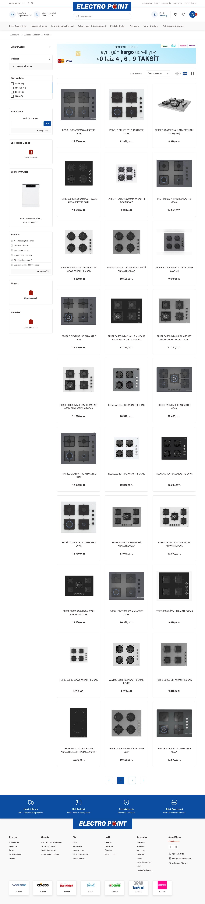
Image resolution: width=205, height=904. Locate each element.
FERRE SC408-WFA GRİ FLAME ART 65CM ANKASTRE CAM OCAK (174, 338)
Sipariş (12, 858)
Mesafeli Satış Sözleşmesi (51, 842)
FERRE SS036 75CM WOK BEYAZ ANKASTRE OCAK (174, 544)
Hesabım (108, 842)
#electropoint (173, 841)
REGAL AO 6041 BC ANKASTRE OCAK (126, 473)
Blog (75, 842)
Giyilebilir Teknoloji (144, 862)
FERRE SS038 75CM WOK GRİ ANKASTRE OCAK (126, 544)
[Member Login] (161, 14)
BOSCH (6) (19, 92)
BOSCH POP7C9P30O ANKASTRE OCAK (126, 613)
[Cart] (192, 14)
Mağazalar (13, 846)
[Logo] (102, 6)
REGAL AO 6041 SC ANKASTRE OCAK (174, 473)
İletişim (12, 850)
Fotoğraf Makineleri (144, 870)
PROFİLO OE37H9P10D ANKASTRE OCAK (79, 338)
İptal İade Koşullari (48, 850)
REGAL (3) (19, 96)
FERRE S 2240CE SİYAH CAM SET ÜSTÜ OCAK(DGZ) (174, 132)
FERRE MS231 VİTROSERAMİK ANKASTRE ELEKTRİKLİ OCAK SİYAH (78, 750)
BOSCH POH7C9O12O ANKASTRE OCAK (174, 750)
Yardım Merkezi (15, 854)
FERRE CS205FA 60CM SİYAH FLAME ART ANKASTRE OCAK (79, 201)
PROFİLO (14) (20, 88)
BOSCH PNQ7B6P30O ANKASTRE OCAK (174, 407)
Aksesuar (140, 846)
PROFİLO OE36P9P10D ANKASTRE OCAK (79, 475)
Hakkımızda (14, 842)
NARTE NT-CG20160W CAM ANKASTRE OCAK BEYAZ (126, 201)
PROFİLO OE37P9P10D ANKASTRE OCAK (174, 201)
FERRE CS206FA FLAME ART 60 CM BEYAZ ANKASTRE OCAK (78, 269)
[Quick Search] (26, 123)
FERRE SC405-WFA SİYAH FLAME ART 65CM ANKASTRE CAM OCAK (126, 338)
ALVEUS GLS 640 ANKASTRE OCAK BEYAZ (126, 682)
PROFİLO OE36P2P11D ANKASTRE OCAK (126, 132)
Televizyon (141, 842)
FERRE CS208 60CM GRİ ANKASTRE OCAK (126, 750)
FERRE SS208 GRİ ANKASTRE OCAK (174, 680)
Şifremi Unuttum (111, 854)
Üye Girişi (108, 850)
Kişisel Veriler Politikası (50, 854)
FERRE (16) (19, 84)
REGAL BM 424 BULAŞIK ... (31, 218)
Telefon (140, 866)
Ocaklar (47, 35)
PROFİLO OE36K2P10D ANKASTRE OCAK (79, 544)
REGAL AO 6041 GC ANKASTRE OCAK (126, 405)
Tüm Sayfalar (43, 271)
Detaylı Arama (43, 131)
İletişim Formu (78, 850)
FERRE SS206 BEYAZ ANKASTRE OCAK (79, 680)
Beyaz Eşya (141, 850)
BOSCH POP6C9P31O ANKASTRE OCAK (78, 132)
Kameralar (141, 854)
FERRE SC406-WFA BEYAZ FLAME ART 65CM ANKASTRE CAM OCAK (78, 407)
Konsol (139, 858)
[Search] (102, 16)
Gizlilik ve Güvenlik (48, 846)
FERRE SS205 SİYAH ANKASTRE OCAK (174, 611)
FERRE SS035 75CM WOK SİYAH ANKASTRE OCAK (78, 613)
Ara (47, 123)
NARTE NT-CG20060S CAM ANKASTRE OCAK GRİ (174, 269)
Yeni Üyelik (109, 846)
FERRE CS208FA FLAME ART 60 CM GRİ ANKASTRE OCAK (126, 269)
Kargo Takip (77, 846)
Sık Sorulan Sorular (80, 854)
